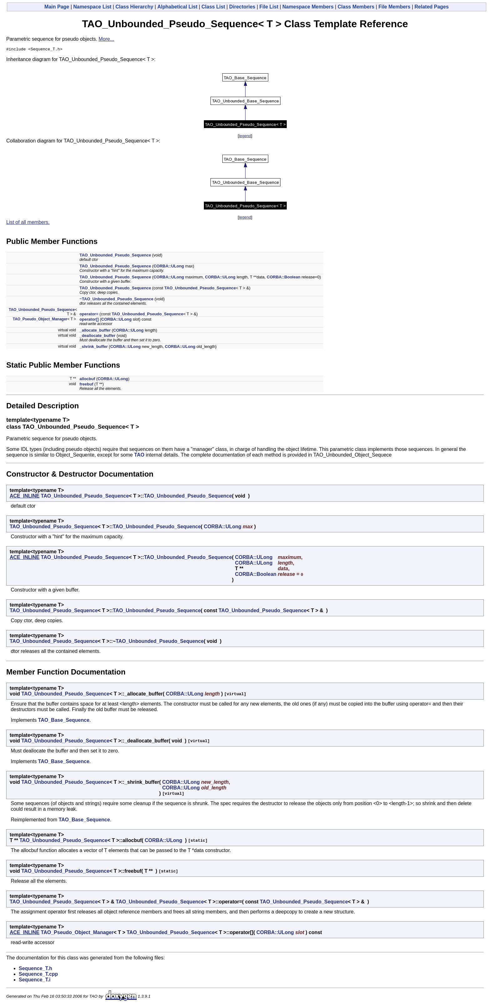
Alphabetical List (177, 6)
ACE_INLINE (24, 496)
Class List (213, 6)
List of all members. (28, 223)
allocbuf (87, 379)
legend (245, 136)
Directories (242, 6)
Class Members (356, 6)
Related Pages (432, 6)
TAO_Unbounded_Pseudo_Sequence (115, 256)
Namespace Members (308, 6)
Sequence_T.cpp (38, 975)
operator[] (89, 320)
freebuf (86, 385)
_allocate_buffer (95, 331)
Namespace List (92, 6)
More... (106, 39)
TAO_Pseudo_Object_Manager (40, 320)
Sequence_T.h (35, 969)
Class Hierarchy (134, 6)
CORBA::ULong (169, 267)
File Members (394, 6)
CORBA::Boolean (284, 278)
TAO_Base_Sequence (63, 721)
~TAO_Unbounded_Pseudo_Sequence (116, 299)
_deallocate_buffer (97, 336)
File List (269, 6)
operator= (88, 315)
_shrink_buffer (93, 347)
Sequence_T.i (34, 980)
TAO (139, 455)
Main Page (56, 6)
